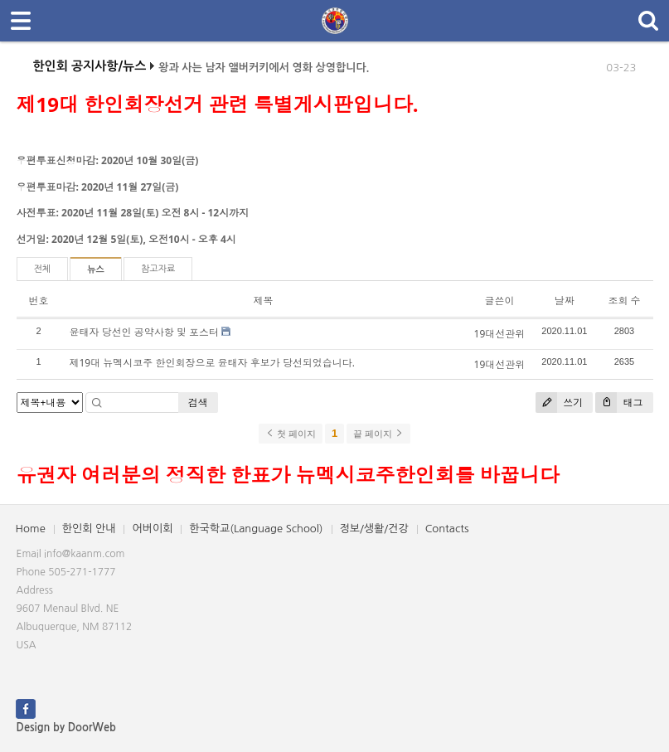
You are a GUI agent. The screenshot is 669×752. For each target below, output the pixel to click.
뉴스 (95, 269)
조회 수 (624, 301)
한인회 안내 (89, 528)
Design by (66, 727)
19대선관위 (500, 334)
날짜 (564, 301)
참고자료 (158, 269)
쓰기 (559, 402)
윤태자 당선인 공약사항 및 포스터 (144, 332)
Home (31, 528)
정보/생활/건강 (374, 528)
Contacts (447, 528)
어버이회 (152, 528)
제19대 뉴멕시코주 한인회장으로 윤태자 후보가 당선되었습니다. (212, 363)
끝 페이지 (378, 434)
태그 (618, 402)
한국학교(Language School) (255, 528)
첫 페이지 (290, 434)
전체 (42, 269)
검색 (198, 402)
